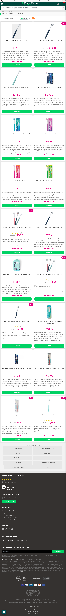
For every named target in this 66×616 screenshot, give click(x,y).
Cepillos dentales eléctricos (48, 462)
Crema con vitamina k (18, 467)
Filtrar (24, 18)
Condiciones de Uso (33, 608)
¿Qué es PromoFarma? (10, 511)
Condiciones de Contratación (33, 610)
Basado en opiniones (9, 482)
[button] (58, 4)
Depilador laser (18, 448)
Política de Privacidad (33, 606)
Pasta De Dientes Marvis (47, 448)
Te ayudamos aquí (9, 501)
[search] (63, 8)
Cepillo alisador (18, 458)
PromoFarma (36, 613)
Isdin (48, 467)
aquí (22, 571)
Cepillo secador (48, 453)
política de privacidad (15, 559)
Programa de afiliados (9, 517)
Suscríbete (58, 552)
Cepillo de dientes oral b (48, 458)
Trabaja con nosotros (9, 515)
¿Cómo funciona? (8, 513)
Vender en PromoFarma (10, 520)
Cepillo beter (18, 462)
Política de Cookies (33, 611)
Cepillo (18, 453)
